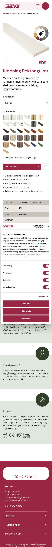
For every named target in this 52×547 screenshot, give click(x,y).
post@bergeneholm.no (19, 500)
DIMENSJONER (8, 97)
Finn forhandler (22, 166)
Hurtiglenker (12, 524)
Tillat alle (26, 304)
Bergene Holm (13, 533)
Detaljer (42, 296)
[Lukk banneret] (48, 226)
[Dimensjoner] (26, 103)
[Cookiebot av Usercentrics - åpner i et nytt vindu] (33, 226)
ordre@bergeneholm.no (20, 497)
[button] (26, 42)
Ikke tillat (26, 319)
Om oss (9, 515)
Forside (6, 13)
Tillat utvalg (26, 311)
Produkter (16, 13)
